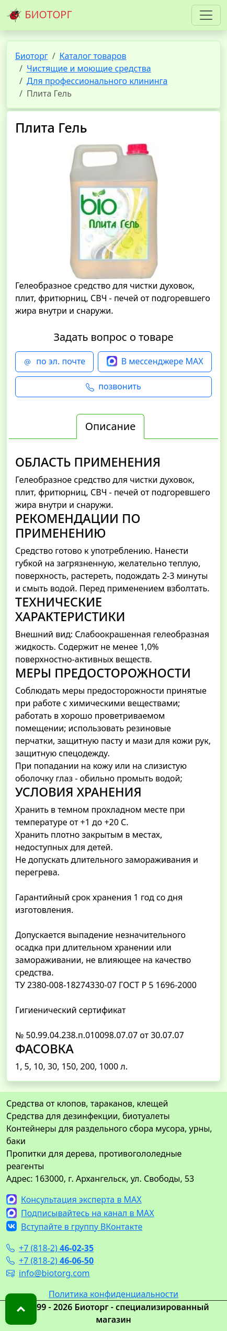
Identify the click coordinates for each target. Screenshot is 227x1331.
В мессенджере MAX (155, 361)
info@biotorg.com (48, 1273)
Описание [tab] (110, 426)
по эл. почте (54, 361)
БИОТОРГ (39, 15)
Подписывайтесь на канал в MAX (80, 1213)
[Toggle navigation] (206, 15)
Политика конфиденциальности (113, 1294)
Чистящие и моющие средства (89, 68)
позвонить (113, 387)
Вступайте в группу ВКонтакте (74, 1226)
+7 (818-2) (50, 1248)
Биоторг (31, 56)
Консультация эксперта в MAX (74, 1199)
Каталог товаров (93, 56)
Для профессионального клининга (97, 81)
